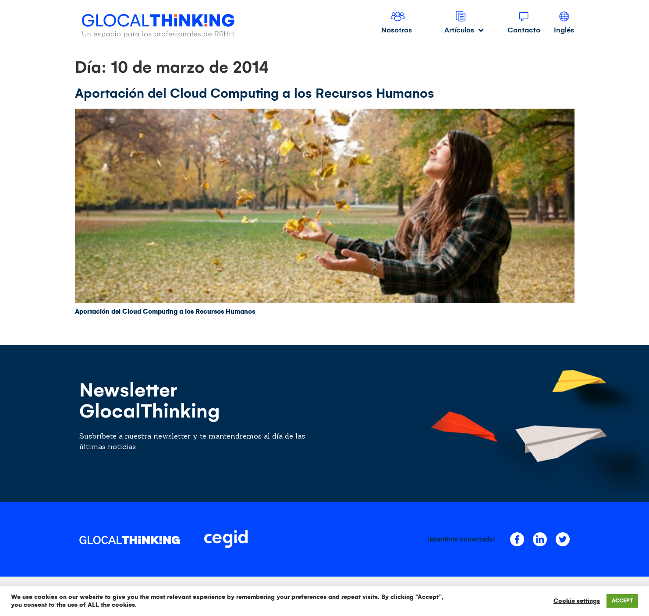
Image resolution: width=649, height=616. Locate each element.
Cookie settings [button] (576, 601)
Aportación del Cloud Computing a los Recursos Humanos (254, 93)
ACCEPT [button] (622, 601)
